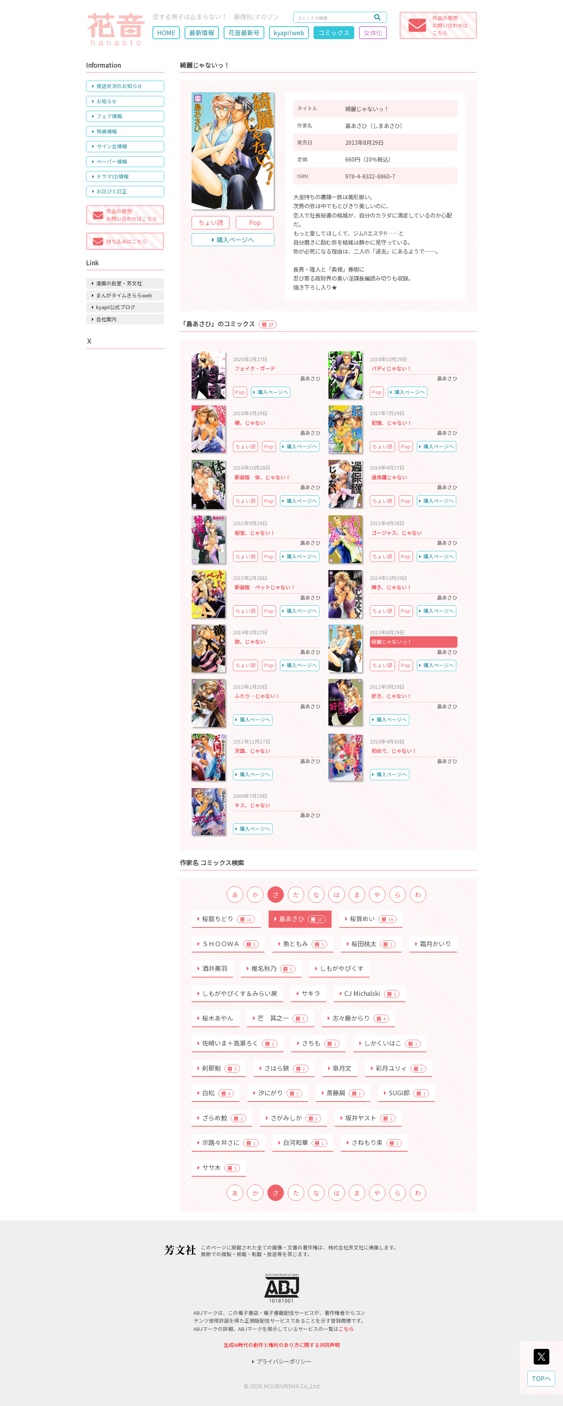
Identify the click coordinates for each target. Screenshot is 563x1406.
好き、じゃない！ (391, 696)
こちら (346, 1328)
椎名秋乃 (271, 968)
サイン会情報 (109, 146)
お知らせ (104, 101)
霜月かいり (433, 943)
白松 (215, 1092)
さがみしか (293, 1117)
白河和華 (302, 1142)
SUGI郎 (406, 1092)
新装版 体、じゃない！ (262, 477)
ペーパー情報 (109, 161)
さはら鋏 (284, 1068)
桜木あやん (215, 1018)
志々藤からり (358, 1018)
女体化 (373, 32)
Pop (255, 222)
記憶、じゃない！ (391, 423)
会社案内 (104, 319)
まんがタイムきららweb (122, 295)
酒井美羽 (212, 968)
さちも (318, 1043)
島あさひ (300, 918)
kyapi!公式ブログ (113, 307)
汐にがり (277, 1092)
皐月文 (339, 1068)
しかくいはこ (390, 1043)
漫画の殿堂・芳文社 (117, 283)
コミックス (334, 32)
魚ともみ (302, 943)
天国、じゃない (252, 750)
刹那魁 (218, 1068)
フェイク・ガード (255, 368)
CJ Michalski (370, 993)
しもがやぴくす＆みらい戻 (237, 993)
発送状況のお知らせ (117, 86)
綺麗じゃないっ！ (391, 641)
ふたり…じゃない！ (257, 696)
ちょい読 (210, 222)
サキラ (308, 993)
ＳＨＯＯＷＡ (228, 943)
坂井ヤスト (368, 1117)
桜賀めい (370, 918)
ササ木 (218, 1167)
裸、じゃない (250, 423)
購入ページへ (233, 239)
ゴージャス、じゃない (396, 532)
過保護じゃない (389, 477)
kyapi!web (289, 32)
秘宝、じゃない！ (255, 532)
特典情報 (104, 131)
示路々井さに (228, 1142)
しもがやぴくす (339, 968)
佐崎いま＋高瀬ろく (237, 1043)
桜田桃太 (371, 943)
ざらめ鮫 (221, 1117)
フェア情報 (107, 116)
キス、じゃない (252, 805)
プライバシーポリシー (281, 1361)
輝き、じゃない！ (391, 587)
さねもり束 (374, 1142)
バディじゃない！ (391, 368)
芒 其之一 (280, 1018)
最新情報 (201, 32)
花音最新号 (244, 32)
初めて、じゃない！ (394, 750)
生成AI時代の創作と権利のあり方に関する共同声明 (282, 1344)
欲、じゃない (250, 641)
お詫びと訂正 (109, 191)
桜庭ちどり (226, 918)
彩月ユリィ (398, 1068)
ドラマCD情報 (110, 176)
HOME (166, 32)
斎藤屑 (343, 1092)
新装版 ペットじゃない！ (265, 587)
